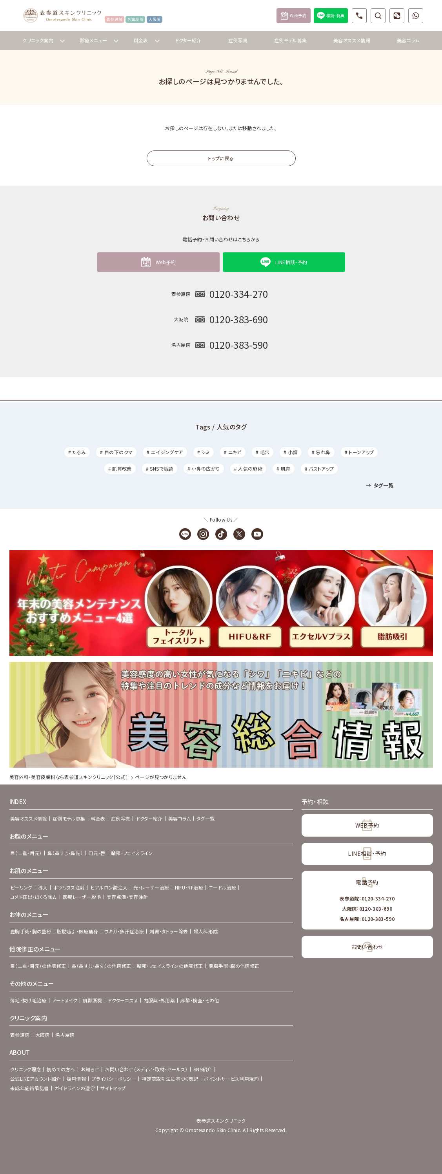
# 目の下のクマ (116, 452)
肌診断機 (92, 1000)
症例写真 (237, 40)
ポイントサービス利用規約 (231, 1078)
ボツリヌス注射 (69, 887)
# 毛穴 (262, 452)
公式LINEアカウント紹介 (35, 1078)
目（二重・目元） (26, 853)
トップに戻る (221, 158)
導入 (43, 887)
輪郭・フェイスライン (132, 853)
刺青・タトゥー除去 (168, 931)
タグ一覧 (379, 485)
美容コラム (408, 40)
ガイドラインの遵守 (75, 1088)
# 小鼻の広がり (203, 468)
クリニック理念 (25, 1069)
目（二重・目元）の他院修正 (38, 965)
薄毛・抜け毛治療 (28, 1000)
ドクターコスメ (123, 1000)
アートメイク (64, 1000)
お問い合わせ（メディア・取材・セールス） (146, 1069)
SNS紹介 (202, 1069)
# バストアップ (319, 468)
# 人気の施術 (248, 468)
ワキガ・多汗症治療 (124, 931)
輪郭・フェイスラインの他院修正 (170, 965)
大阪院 (42, 1034)
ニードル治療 (222, 887)
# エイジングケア (165, 452)
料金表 (98, 818)
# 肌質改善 (120, 468)
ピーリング (21, 887)
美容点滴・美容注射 (127, 896)
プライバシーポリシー (113, 1078)
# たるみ (77, 452)
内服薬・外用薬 (159, 1000)
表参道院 (19, 1034)
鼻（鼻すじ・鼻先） (65, 853)
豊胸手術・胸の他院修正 (234, 965)
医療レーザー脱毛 (82, 896)
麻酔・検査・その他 (199, 1000)
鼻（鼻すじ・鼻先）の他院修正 (101, 965)
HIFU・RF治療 (189, 887)
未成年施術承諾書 (29, 1088)
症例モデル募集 (290, 40)
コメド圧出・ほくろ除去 (33, 896)
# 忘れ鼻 (321, 452)
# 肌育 (283, 468)
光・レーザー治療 (151, 887)
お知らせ (90, 1069)
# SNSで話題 (159, 468)
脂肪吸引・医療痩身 (77, 931)
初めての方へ (61, 1069)
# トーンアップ (359, 452)
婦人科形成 (206, 931)
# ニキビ (233, 452)
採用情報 (76, 1078)
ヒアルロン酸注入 (109, 887)
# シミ (203, 452)
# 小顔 (290, 452)
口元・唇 (96, 853)
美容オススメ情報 (351, 40)
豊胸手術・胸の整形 (30, 931)
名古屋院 (65, 1034)
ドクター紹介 (188, 40)
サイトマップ (113, 1088)
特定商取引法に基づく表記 (170, 1078)
